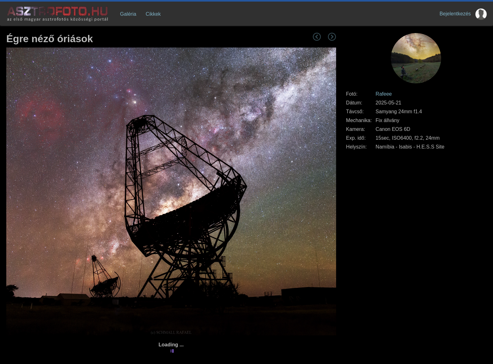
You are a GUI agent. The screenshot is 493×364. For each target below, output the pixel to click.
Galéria (128, 14)
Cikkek (153, 14)
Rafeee (384, 94)
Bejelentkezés (455, 13)
